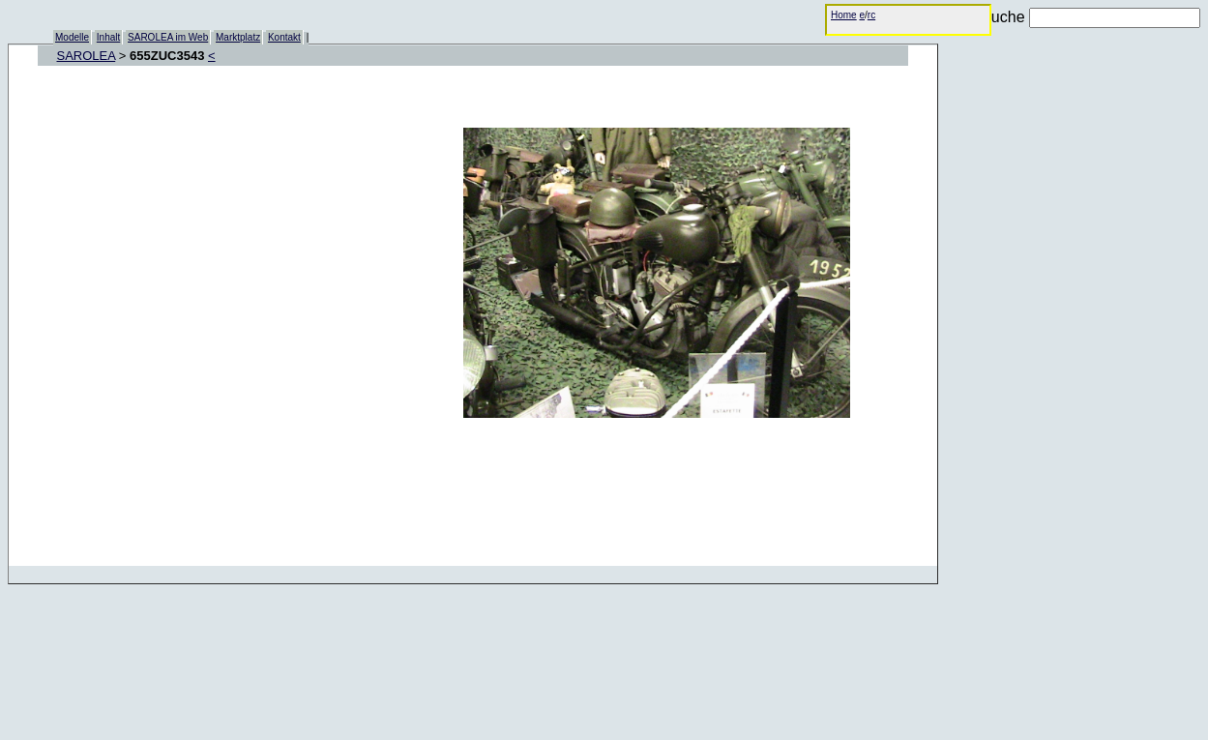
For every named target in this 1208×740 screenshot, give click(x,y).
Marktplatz (238, 37)
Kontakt (284, 37)
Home (844, 15)
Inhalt (108, 37)
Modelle (72, 37)
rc (871, 15)
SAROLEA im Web (168, 37)
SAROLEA (86, 55)
